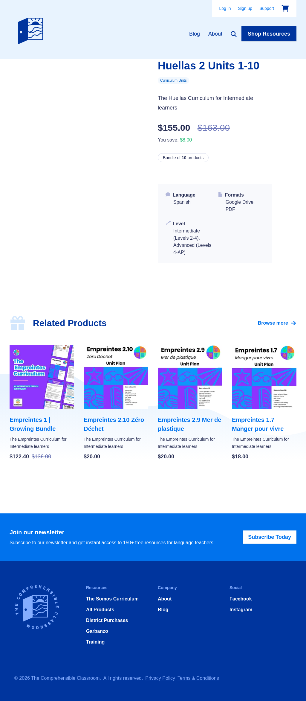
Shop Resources (269, 34)
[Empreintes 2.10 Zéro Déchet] (116, 403)
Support (266, 8)
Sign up (245, 8)
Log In (225, 8)
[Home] (32, 29)
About (215, 34)
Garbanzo (97, 631)
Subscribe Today (269, 537)
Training (95, 641)
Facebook (241, 598)
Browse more (277, 323)
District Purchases (107, 620)
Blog (194, 34)
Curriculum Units (173, 80)
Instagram (241, 609)
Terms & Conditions (198, 678)
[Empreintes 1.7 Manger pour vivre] (264, 403)
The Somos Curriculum (112, 598)
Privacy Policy (160, 678)
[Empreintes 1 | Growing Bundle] (42, 403)
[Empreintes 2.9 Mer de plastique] (190, 403)
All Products (100, 609)
